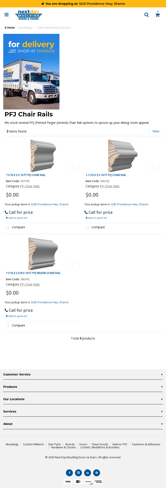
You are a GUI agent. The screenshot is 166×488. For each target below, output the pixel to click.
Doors (83, 444)
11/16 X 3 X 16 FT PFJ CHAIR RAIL (25, 175)
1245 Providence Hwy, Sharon (49, 204)
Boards (70, 444)
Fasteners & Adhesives (146, 444)
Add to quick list (16, 217)
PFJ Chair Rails (30, 186)
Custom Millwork (33, 444)
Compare (15, 227)
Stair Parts (54, 444)
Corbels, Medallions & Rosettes (100, 447)
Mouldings (25, 27)
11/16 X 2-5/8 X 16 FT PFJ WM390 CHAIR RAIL (33, 273)
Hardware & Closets (63, 447)
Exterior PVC (120, 444)
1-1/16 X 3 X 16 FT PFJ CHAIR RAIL (106, 175)
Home (10, 27)
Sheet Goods (100, 444)
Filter (156, 131)
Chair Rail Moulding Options (54, 27)
